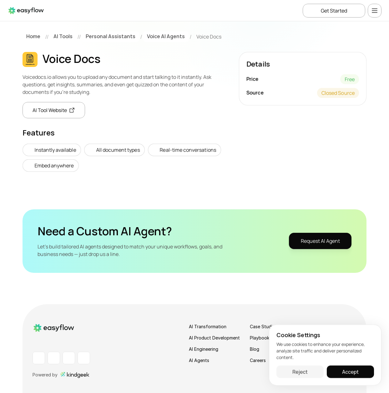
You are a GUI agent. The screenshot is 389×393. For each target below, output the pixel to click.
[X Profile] (84, 358)
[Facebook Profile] (54, 358)
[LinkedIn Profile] (39, 358)
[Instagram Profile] (69, 358)
